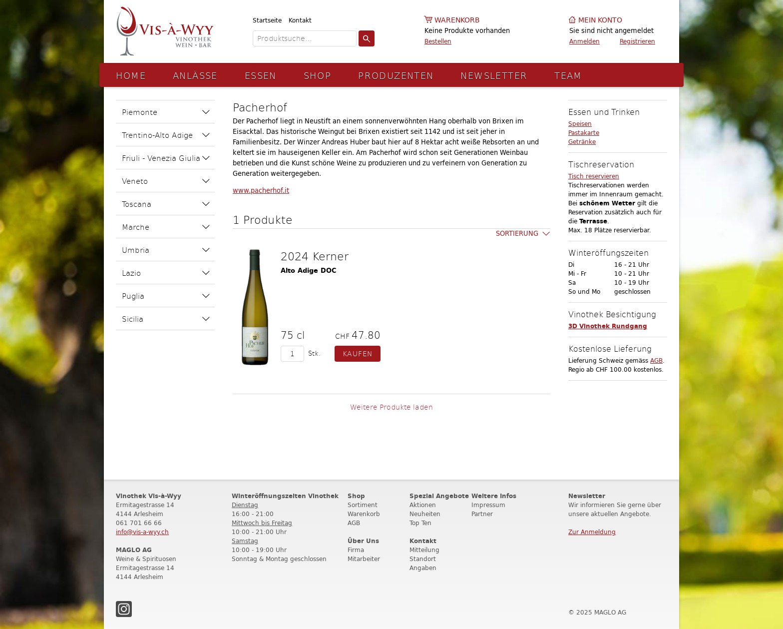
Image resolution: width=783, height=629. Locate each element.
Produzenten (395, 75)
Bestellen (437, 41)
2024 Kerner (315, 255)
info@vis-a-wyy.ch (142, 532)
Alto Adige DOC (309, 270)
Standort (422, 559)
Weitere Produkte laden (391, 407)
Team (568, 75)
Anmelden (584, 41)
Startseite (267, 20)
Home (131, 75)
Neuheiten (424, 514)
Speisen (580, 123)
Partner (482, 514)
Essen (261, 75)
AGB (656, 360)
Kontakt (300, 20)
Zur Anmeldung (592, 532)
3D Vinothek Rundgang (607, 326)
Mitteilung (424, 550)
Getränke (582, 141)
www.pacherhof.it (261, 190)
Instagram (124, 609)
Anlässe (195, 75)
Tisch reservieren (593, 176)
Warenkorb (457, 20)
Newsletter (493, 75)
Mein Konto (600, 20)
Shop (318, 75)
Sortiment (363, 505)
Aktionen (422, 505)
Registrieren (637, 41)
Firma (356, 550)
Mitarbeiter (364, 559)
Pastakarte (583, 132)
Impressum (488, 505)
